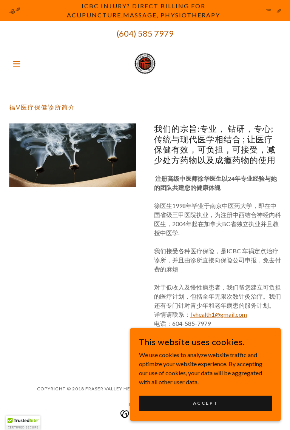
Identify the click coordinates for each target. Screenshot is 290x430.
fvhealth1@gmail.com (218, 314)
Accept (205, 403)
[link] (145, 64)
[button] (29, 63)
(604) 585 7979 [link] (145, 33)
